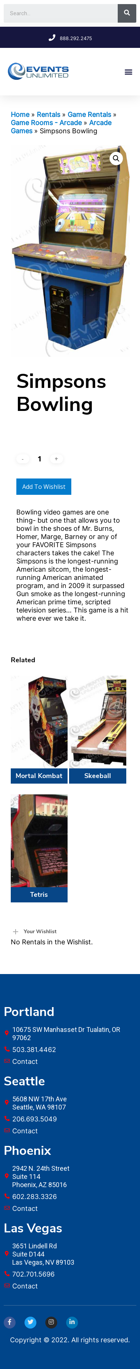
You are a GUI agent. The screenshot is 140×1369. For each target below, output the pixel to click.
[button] (128, 71)
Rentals (48, 114)
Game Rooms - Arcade (46, 123)
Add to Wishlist (43, 487)
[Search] (127, 13)
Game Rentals (89, 114)
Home (20, 114)
